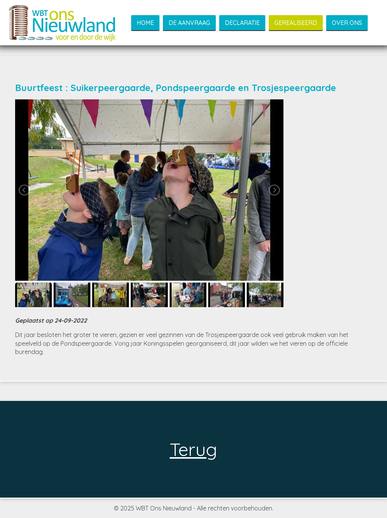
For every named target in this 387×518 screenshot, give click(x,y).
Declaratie (242, 22)
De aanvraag (189, 22)
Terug (196, 449)
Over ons (347, 22)
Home (145, 22)
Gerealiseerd (295, 22)
